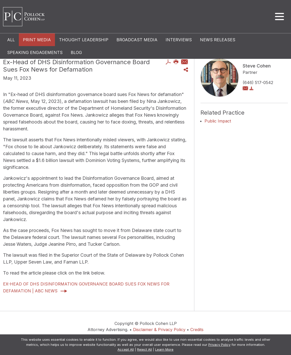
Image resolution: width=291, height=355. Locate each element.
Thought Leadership (83, 39)
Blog (76, 52)
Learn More (164, 349)
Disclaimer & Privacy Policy (159, 329)
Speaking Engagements (35, 52)
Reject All (144, 349)
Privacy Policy (219, 345)
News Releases (217, 39)
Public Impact (218, 121)
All (11, 39)
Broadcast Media (137, 39)
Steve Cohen (257, 66)
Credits (196, 329)
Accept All (126, 349)
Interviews (179, 39)
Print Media (37, 39)
